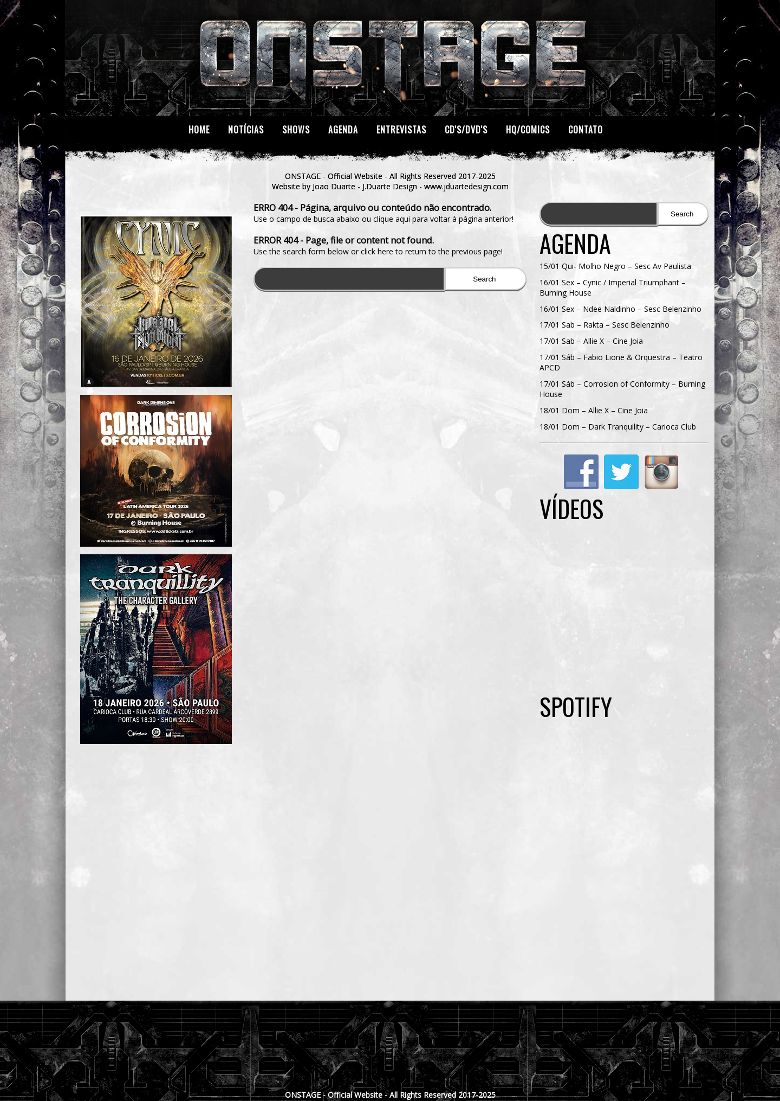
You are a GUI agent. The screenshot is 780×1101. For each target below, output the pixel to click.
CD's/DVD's (466, 129)
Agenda (343, 129)
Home (199, 129)
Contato (585, 129)
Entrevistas (401, 129)
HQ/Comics (528, 129)
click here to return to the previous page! (432, 251)
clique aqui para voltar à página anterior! (443, 219)
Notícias (246, 129)
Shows (296, 129)
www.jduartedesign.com (466, 186)
